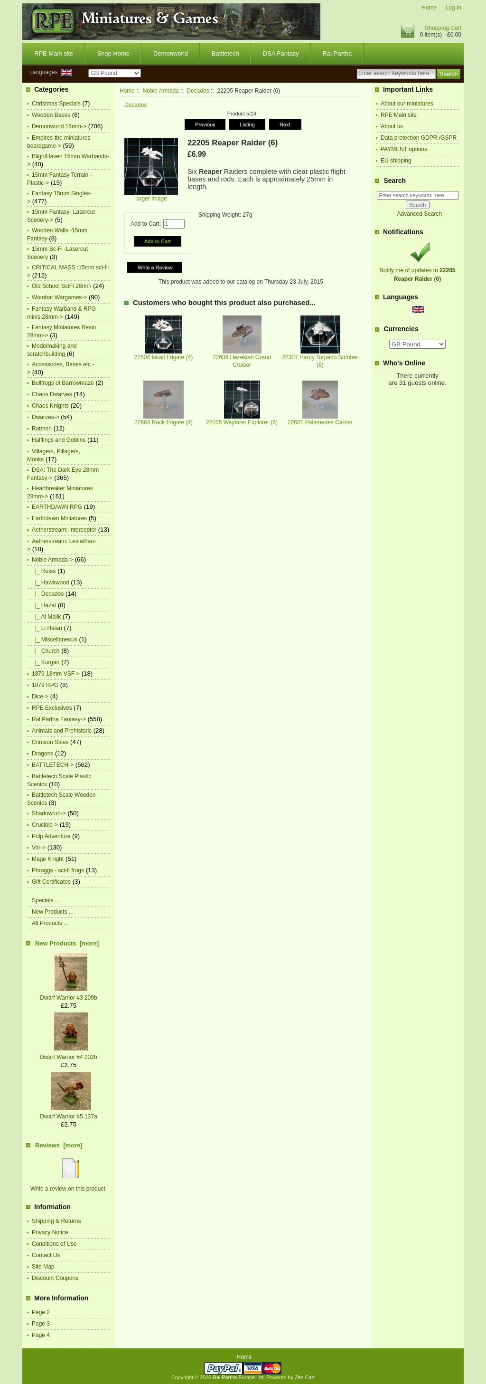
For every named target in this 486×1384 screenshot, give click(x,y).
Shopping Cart (443, 28)
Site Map (43, 1266)
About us (392, 126)
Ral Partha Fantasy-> (59, 719)
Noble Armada (161, 90)
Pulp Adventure (51, 836)
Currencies (400, 329)
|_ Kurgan (46, 662)
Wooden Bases (51, 115)
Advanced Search (419, 213)
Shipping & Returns (56, 1221)
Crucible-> (45, 824)
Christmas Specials (56, 103)
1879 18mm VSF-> (56, 673)
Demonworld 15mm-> (59, 126)
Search (394, 180)
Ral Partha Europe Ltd (238, 1377)
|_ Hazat (44, 605)
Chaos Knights (50, 405)
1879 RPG (45, 685)
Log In (453, 7)
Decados (198, 90)
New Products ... (53, 911)
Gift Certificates (51, 881)
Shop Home (113, 53)
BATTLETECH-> (53, 765)
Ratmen (42, 428)
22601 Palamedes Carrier (320, 422)
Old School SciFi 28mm (61, 286)
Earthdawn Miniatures (59, 518)
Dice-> (40, 696)
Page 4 (41, 1335)
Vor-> (39, 847)
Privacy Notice (50, 1232)
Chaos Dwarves (52, 394)
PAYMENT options (404, 149)
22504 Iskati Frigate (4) (163, 357)
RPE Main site (53, 53)
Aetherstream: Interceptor (64, 529)
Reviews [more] (59, 1145)
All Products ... (50, 923)
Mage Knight (48, 859)
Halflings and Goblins (58, 440)
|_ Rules (44, 571)
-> (52, 559)
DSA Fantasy (281, 53)
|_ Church (45, 651)
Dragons (42, 753)
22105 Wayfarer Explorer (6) (242, 422)
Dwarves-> (45, 417)
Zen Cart (305, 1377)
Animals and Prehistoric (62, 730)
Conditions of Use (54, 1244)
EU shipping (396, 160)
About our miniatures (407, 103)
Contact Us (46, 1255)
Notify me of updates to (417, 270)
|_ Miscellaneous (54, 639)
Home (429, 7)
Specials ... (46, 900)
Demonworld (170, 53)
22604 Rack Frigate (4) (163, 422)
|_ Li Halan (47, 628)
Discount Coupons (55, 1278)
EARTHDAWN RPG (57, 507)
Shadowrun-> (49, 813)
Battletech (225, 53)
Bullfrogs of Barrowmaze (63, 383)
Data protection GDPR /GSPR (419, 137)
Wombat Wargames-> (59, 297)
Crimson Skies (50, 742)
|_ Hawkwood (50, 582)
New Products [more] (67, 943)
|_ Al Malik (46, 616)
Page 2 (41, 1312)
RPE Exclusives (52, 708)
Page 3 (41, 1323)
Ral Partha (337, 53)
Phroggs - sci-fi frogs (58, 870)
